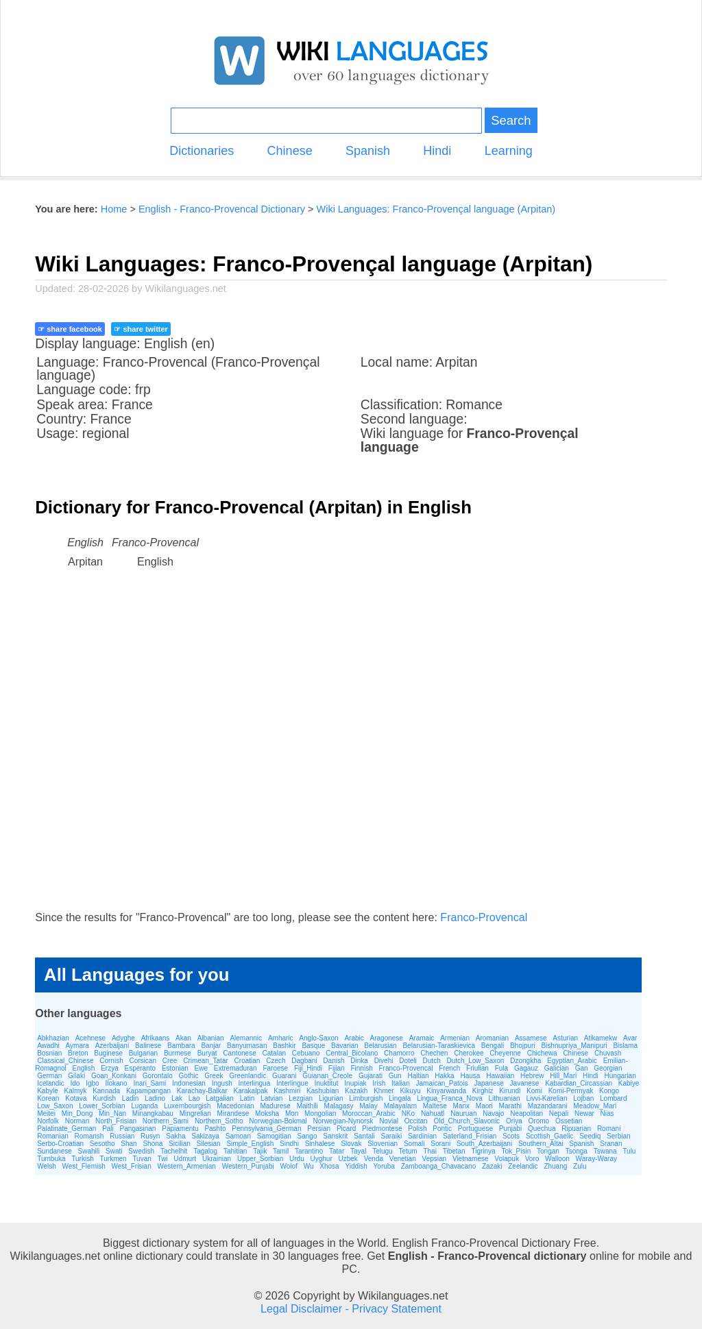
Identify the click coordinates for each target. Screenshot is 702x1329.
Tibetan (454, 1151)
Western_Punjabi (248, 1166)
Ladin (130, 1098)
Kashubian (322, 1091)
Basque (313, 1045)
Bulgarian (143, 1053)
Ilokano (116, 1083)
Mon (291, 1113)
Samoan (238, 1136)
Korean (48, 1098)
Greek (213, 1076)
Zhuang (555, 1166)
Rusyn (150, 1136)
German (49, 1076)
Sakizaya (205, 1136)
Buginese (108, 1053)
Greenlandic (247, 1076)
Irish (378, 1083)
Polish (417, 1128)
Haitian (417, 1076)
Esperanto (140, 1068)
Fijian (336, 1068)
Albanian (210, 1038)
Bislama (625, 1045)
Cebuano (306, 1053)
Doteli (408, 1060)
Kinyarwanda (446, 1091)
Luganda (144, 1106)
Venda (373, 1158)
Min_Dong (77, 1113)
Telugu (382, 1151)
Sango (307, 1136)
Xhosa (329, 1166)
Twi (163, 1158)
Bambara (181, 1045)
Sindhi (289, 1143)
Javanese (525, 1083)
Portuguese (475, 1128)
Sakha (175, 1136)
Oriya (514, 1121)
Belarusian (380, 1045)
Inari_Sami (149, 1083)
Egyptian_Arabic (572, 1060)
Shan (128, 1143)
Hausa (470, 1076)
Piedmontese (382, 1128)
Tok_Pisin (516, 1151)
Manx (461, 1106)
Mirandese (233, 1113)
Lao (194, 1098)
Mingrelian (195, 1113)
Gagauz (526, 1068)
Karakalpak (251, 1091)
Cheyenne (505, 1053)
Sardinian (422, 1136)
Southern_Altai (541, 1143)
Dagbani (304, 1060)
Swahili (89, 1151)
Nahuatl (432, 1113)
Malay (368, 1106)
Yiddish (356, 1166)
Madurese (275, 1106)
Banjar (211, 1045)
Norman (77, 1121)
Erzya (110, 1068)
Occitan (416, 1121)
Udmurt (184, 1158)
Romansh (89, 1136)
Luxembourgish (187, 1106)
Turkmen (113, 1158)
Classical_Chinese (65, 1060)
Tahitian (235, 1151)
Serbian (618, 1136)
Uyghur (321, 1158)
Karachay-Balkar (202, 1091)
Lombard (613, 1098)
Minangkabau (152, 1113)
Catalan (274, 1053)
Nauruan (463, 1113)
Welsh (46, 1166)
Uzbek (348, 1158)
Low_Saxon (55, 1106)
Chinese (290, 151)
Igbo (92, 1083)
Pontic (442, 1128)
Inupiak (355, 1083)
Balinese (148, 1045)
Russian (122, 1136)
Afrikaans (155, 1038)
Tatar (336, 1151)
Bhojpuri (522, 1045)
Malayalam (400, 1106)
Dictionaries (201, 151)
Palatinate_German (66, 1128)
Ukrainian (216, 1158)
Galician (556, 1068)
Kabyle (47, 1091)
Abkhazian (53, 1038)
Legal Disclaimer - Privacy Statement (351, 1308)
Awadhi (48, 1045)
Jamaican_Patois (442, 1083)
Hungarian (620, 1076)
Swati (114, 1151)
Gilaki (76, 1076)
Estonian (175, 1068)
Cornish (111, 1060)
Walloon (557, 1158)
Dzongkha (525, 1060)
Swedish (141, 1151)
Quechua (542, 1128)
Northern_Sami (166, 1121)
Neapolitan (526, 1113)
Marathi (510, 1106)
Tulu (629, 1151)
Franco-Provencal (483, 917)
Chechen (434, 1053)
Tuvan (141, 1158)
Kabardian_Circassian (578, 1083)
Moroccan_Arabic (369, 1113)
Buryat (207, 1053)
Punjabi (510, 1128)
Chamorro (399, 1053)
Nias (607, 1113)
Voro (532, 1158)
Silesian (209, 1143)
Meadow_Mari (594, 1106)
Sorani (440, 1143)
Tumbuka (51, 1158)
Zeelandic (522, 1166)
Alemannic (246, 1038)
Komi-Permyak (571, 1091)
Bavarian (344, 1045)
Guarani (284, 1076)
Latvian (271, 1098)
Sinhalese (320, 1143)
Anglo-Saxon (318, 1038)
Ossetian (568, 1121)
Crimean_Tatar (205, 1060)
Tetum (407, 1151)
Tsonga (577, 1151)
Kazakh (356, 1091)
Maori (484, 1106)
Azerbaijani (112, 1045)
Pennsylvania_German (266, 1128)
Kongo (609, 1091)
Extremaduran (235, 1068)
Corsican (142, 1060)
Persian (318, 1128)
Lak (176, 1098)
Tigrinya (483, 1151)
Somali (414, 1143)
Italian (400, 1083)
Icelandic (50, 1083)
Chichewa (542, 1053)
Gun (395, 1076)
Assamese (531, 1038)
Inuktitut (327, 1083)
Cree (170, 1060)
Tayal (358, 1151)
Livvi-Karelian (546, 1098)
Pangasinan (138, 1128)
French (449, 1068)
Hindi (437, 151)
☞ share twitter (140, 329)
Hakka (444, 1076)
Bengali (492, 1045)
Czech (275, 1060)
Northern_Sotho (219, 1121)
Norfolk (48, 1121)
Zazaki (492, 1166)
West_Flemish (84, 1166)
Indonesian (189, 1083)
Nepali (558, 1113)
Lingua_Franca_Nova (450, 1098)
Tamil (281, 1151)
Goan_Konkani (113, 1076)
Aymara (77, 1045)
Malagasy (339, 1106)
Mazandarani (548, 1106)
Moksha (267, 1113)
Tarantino (309, 1151)
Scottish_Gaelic (549, 1136)
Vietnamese (470, 1158)
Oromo (539, 1121)
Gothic (189, 1076)
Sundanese (54, 1151)
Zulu (579, 1166)
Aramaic (422, 1038)
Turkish (82, 1158)
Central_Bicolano (352, 1053)
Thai (429, 1151)
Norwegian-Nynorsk (343, 1121)
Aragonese (386, 1038)
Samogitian (274, 1136)
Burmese (177, 1053)
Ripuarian (576, 1128)
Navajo (493, 1113)
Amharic (280, 1038)
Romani (608, 1128)
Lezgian (301, 1098)
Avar (630, 1038)
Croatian (247, 1060)
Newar (584, 1113)
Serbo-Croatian (60, 1143)
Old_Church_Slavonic (466, 1121)
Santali (364, 1136)
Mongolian (320, 1113)
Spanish (368, 151)
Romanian (53, 1136)
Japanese (488, 1083)
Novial (388, 1121)
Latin (247, 1098)
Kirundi (509, 1091)
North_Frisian (115, 1121)
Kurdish (104, 1098)
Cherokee (468, 1053)
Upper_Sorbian (260, 1158)
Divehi (384, 1060)
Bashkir (284, 1045)
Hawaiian (500, 1076)
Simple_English (250, 1143)
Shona (152, 1143)
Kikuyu (410, 1091)
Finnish (361, 1068)
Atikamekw (600, 1038)
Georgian (608, 1068)
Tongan (548, 1151)
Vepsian (434, 1158)
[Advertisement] (351, 753)
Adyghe (123, 1038)
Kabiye (629, 1083)
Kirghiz (483, 1091)
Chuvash (607, 1053)
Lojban (583, 1098)
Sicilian (180, 1143)
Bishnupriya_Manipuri (574, 1045)
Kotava (75, 1098)
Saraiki (391, 1136)
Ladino (155, 1098)
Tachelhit (173, 1151)
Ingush (222, 1083)
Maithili (307, 1106)
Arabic (353, 1038)
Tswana (605, 1151)
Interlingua (255, 1083)
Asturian (565, 1038)
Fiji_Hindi (308, 1068)
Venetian (402, 1158)
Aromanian (492, 1038)
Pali (108, 1128)
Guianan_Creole (327, 1076)
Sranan (611, 1143)
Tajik (260, 1151)
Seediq (590, 1136)
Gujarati (371, 1076)
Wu (309, 1166)
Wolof (288, 1166)
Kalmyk (75, 1091)
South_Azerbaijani (484, 1143)
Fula (501, 1068)
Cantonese (239, 1053)
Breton (78, 1053)
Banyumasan (247, 1045)
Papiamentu (180, 1128)
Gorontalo (158, 1076)
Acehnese (90, 1038)
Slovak (351, 1143)
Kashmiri (287, 1091)
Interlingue (292, 1083)
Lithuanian (504, 1098)
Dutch (432, 1060)
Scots (511, 1136)
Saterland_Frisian (469, 1136)
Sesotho (102, 1143)
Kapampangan (148, 1091)
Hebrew (532, 1076)
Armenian (455, 1038)
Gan (581, 1068)
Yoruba (384, 1166)
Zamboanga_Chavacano (438, 1166)
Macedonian (235, 1106)
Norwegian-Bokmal (277, 1121)
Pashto (215, 1128)
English (84, 1068)
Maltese (435, 1106)
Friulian (477, 1068)
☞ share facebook (70, 329)
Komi (534, 1091)
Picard (346, 1128)
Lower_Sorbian (102, 1106)
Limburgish (366, 1098)
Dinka (359, 1060)
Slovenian (382, 1143)
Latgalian (220, 1098)
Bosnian (49, 1053)
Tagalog (205, 1151)
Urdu (296, 1158)
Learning (509, 151)
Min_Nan (112, 1113)
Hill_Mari (563, 1076)
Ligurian (331, 1098)
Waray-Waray (596, 1158)
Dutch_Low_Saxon (475, 1060)
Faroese (275, 1068)
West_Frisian (132, 1166)
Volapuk (506, 1158)
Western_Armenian (186, 1166)
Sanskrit (335, 1136)
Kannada (106, 1091)
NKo (408, 1113)
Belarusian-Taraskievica (438, 1045)
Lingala (400, 1098)
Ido (75, 1083)
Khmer (384, 1091)
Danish (333, 1060)
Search (511, 120)
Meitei (46, 1113)
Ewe (201, 1068)
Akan (183, 1038)
